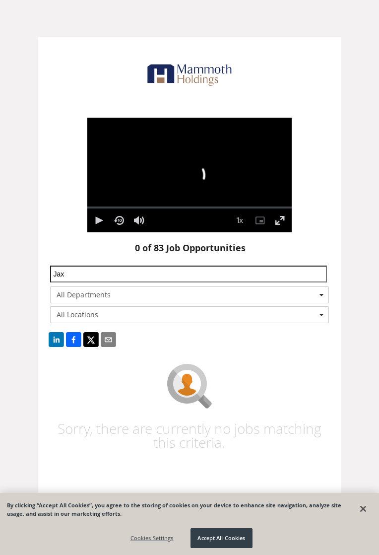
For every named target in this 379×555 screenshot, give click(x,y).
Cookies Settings (152, 538)
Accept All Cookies (221, 538)
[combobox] (189, 294)
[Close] (363, 509)
